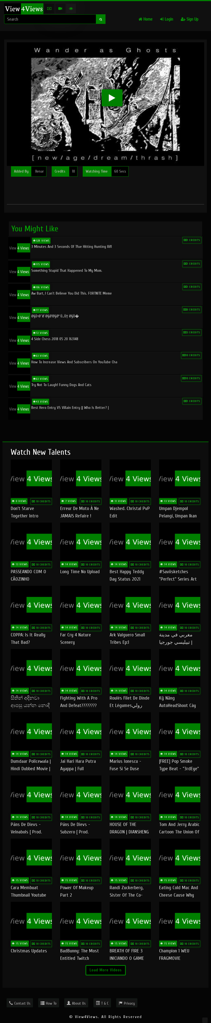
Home (145, 19)
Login (166, 19)
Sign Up (189, 19)
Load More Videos (106, 970)
